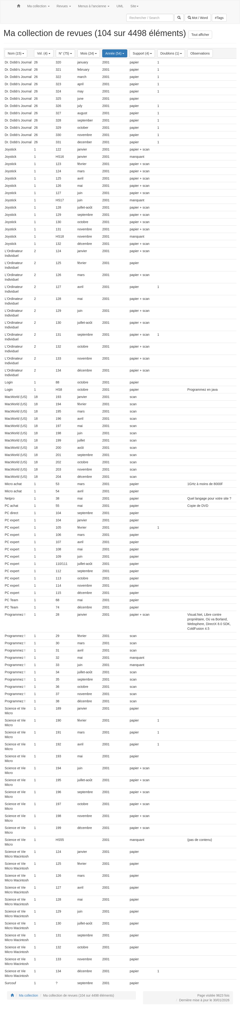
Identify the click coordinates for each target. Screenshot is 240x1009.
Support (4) (142, 53)
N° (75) (65, 53)
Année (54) (114, 53)
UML (120, 6)
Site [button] (135, 6)
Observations (200, 53)
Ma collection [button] (38, 6)
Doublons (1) (171, 53)
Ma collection (28, 995)
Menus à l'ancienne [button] (93, 6)
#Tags (219, 18)
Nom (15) (16, 53)
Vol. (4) (43, 53)
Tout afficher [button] (200, 35)
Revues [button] (64, 6)
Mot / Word (198, 18)
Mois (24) (88, 53)
